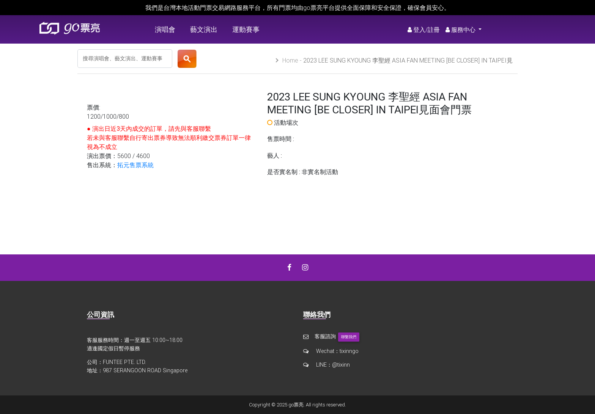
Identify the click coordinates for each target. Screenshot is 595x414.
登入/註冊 (424, 29)
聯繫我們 (348, 336)
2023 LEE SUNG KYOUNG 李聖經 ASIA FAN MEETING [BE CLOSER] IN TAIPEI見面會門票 (397, 63)
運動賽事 (246, 29)
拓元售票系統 (135, 165)
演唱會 (165, 29)
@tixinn (341, 364)
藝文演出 (203, 29)
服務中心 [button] (461, 29)
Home (290, 60)
